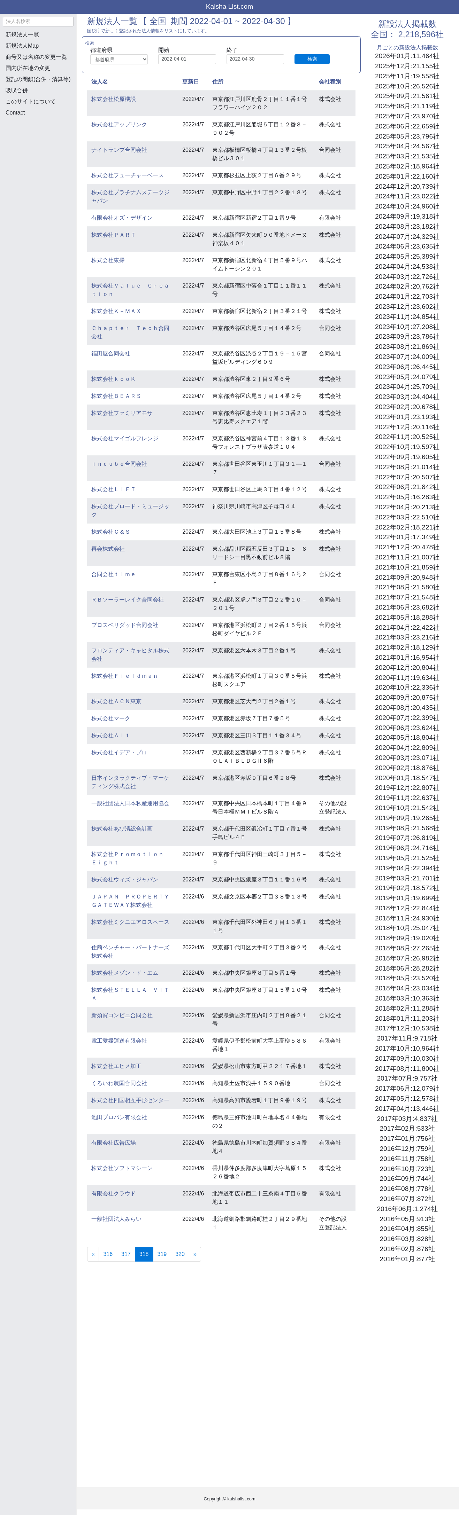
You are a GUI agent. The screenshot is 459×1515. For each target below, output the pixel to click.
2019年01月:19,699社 (407, 898)
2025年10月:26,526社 (407, 86)
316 (108, 1254)
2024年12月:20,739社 (407, 186)
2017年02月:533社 (407, 1128)
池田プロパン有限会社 (119, 1117)
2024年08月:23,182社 (407, 226)
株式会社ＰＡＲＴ (113, 235)
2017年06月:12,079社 (407, 1088)
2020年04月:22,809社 (407, 747)
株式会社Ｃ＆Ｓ (110, 532)
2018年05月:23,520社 (407, 978)
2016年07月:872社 (407, 1198)
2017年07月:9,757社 (407, 1078)
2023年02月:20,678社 (407, 406)
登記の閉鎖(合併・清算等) (38, 79)
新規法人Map (22, 46)
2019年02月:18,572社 (407, 888)
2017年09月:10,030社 (407, 1058)
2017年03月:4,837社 (407, 1118)
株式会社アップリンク (119, 124)
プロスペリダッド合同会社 (124, 625)
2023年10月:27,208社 (407, 326)
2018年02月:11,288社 (407, 1008)
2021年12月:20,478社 (407, 547)
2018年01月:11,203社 (407, 1018)
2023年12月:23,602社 (407, 306)
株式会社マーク (110, 718)
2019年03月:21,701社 (407, 878)
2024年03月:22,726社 (407, 276)
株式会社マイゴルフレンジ (124, 438)
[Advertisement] (38, 159)
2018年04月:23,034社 (407, 988)
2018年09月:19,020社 (407, 938)
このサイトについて (31, 101)
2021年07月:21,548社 (407, 597)
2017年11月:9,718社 (407, 1038)
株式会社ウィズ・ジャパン (124, 879)
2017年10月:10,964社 (407, 1048)
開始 (163, 50)
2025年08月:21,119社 (407, 106)
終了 (232, 50)
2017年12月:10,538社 (407, 1028)
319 (162, 1254)
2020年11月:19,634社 (407, 677)
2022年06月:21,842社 (407, 486)
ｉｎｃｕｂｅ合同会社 (119, 464)
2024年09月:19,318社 (407, 216)
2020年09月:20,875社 (407, 697)
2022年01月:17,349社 (407, 537)
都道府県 (101, 50)
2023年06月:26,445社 (407, 366)
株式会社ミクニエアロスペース (130, 922)
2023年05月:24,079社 (407, 376)
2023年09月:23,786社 (407, 336)
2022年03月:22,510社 (407, 517)
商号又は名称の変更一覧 (36, 57)
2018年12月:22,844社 (407, 908)
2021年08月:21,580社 (407, 587)
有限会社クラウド (113, 1193)
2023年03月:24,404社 (407, 396)
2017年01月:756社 (407, 1138)
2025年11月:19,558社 (407, 76)
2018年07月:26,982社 (407, 958)
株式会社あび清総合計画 (122, 829)
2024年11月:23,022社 (407, 196)
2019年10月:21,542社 (407, 807)
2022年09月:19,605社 (407, 457)
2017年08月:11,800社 (407, 1068)
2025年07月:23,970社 (407, 116)
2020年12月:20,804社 (407, 667)
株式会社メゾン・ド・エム (124, 973)
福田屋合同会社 (110, 353)
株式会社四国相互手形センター (130, 1100)
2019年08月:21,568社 (407, 828)
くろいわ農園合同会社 (119, 1083)
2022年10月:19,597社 (407, 446)
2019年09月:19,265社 (407, 818)
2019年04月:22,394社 (407, 868)
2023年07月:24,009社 (407, 356)
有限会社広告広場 (113, 1143)
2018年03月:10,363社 (407, 998)
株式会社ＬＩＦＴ (113, 489)
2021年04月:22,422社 (407, 627)
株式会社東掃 (108, 260)
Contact (15, 113)
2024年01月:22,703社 (407, 296)
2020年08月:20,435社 (407, 707)
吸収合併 (17, 90)
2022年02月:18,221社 (407, 527)
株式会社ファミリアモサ (122, 413)
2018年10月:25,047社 (407, 928)
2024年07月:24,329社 (407, 236)
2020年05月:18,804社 (407, 737)
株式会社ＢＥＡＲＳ (116, 396)
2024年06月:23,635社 (407, 246)
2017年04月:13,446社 (407, 1108)
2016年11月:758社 (407, 1158)
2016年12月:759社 (407, 1148)
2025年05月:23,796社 (407, 136)
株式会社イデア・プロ (119, 752)
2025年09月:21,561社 (407, 96)
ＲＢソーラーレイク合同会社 (127, 600)
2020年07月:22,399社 (407, 717)
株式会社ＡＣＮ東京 (116, 701)
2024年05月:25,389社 (407, 256)
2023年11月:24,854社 (407, 316)
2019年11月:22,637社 (407, 797)
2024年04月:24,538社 (407, 266)
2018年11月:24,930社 (407, 918)
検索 (312, 59)
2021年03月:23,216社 (407, 637)
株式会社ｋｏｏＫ (113, 379)
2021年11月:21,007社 (407, 557)
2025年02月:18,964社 (407, 166)
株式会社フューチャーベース (127, 175)
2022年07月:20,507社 (407, 477)
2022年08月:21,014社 (407, 467)
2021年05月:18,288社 (407, 617)
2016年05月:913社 (407, 1219)
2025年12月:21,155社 (407, 66)
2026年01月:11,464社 (407, 56)
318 (146, 1253)
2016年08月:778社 (407, 1188)
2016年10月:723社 (407, 1168)
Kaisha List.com (229, 6)
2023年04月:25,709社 (407, 386)
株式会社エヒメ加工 (116, 1066)
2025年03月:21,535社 (407, 156)
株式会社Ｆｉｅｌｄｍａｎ (124, 676)
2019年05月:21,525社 (407, 858)
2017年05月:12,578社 (407, 1098)
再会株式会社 (108, 549)
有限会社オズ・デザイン (122, 218)
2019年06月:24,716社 (407, 847)
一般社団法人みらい (116, 1219)
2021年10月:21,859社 (407, 567)
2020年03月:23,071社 (407, 757)
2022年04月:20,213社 (407, 507)
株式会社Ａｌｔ (110, 735)
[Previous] (93, 1254)
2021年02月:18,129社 (407, 647)
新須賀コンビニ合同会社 (122, 1015)
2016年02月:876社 (407, 1249)
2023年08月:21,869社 (407, 346)
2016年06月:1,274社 (407, 1208)
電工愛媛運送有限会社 (119, 1041)
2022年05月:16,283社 (407, 497)
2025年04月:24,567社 (407, 146)
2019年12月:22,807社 (407, 787)
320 (180, 1254)
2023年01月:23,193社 (407, 417)
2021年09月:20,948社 (407, 577)
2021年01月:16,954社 (407, 657)
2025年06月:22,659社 (407, 126)
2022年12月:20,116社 (407, 427)
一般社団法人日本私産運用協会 (130, 803)
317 (126, 1254)
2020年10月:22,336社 (407, 687)
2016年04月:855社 (407, 1228)
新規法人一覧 (22, 35)
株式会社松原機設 (113, 99)
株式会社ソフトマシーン (122, 1168)
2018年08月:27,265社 (407, 948)
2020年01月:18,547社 (407, 778)
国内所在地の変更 (28, 68)
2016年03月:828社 (407, 1238)
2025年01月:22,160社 (407, 176)
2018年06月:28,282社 (407, 968)
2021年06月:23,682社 (407, 607)
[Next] (195, 1254)
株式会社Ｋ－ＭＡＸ (116, 311)
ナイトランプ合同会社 (119, 150)
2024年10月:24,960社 (407, 206)
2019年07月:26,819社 (407, 837)
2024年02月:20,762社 (407, 286)
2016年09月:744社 (407, 1178)
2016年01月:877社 (407, 1259)
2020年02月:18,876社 (407, 767)
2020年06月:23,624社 (407, 727)
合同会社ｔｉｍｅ (113, 574)
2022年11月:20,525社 (407, 436)
